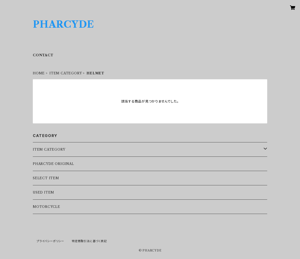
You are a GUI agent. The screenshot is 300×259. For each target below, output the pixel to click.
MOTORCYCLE (46, 207)
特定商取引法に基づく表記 (89, 241)
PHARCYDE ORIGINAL (53, 164)
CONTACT (43, 55)
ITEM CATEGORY (65, 73)
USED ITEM (43, 192)
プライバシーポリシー (50, 241)
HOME (39, 73)
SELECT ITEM (46, 178)
